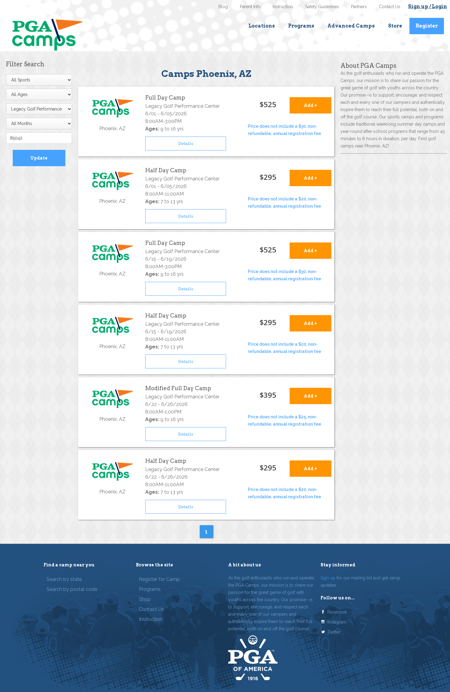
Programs (301, 26)
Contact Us (389, 6)
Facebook (337, 612)
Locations (261, 26)
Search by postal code (72, 589)
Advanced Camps (351, 26)
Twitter (333, 632)
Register (427, 26)
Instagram (337, 622)
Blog (223, 6)
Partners (359, 6)
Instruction (283, 6)
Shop (145, 599)
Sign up (327, 577)
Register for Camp (159, 579)
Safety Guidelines (322, 6)
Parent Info (250, 6)
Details (185, 143)
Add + (310, 105)
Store (395, 26)
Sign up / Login (427, 6)
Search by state (64, 579)
